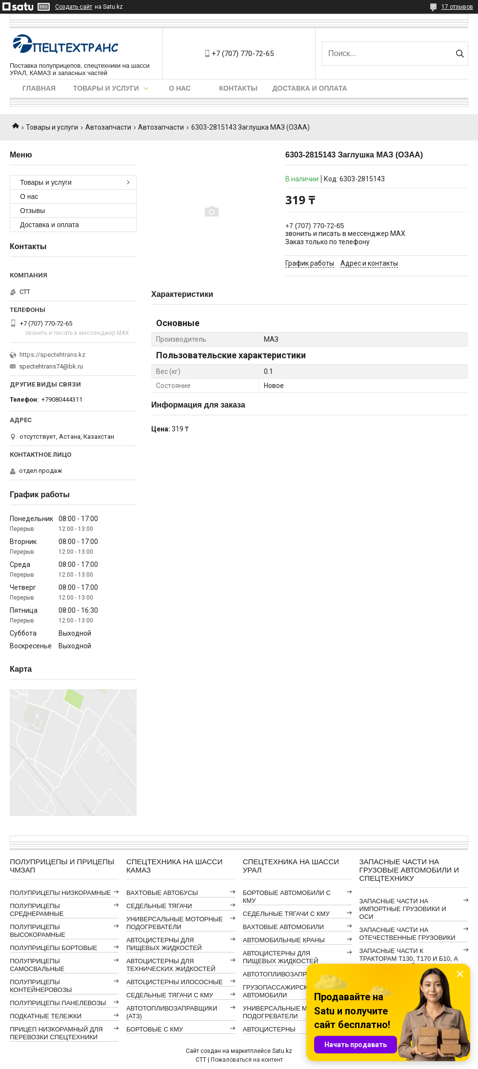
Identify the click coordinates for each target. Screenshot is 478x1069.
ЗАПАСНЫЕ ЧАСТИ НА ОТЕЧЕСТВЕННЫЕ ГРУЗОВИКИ (407, 933)
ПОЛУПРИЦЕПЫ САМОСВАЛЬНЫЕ (37, 964)
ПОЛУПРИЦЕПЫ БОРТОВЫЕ (53, 948)
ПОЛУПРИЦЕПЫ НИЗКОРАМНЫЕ (60, 892)
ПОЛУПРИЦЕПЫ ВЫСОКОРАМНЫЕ (37, 930)
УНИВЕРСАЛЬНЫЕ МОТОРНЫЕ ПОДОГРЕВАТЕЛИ (174, 923)
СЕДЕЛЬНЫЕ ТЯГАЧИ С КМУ (169, 995)
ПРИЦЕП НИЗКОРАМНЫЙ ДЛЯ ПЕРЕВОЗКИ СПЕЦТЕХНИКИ (56, 1033)
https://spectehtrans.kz (52, 354)
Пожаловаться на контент (247, 1059)
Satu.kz (282, 1051)
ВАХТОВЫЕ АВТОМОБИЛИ (283, 927)
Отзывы (32, 210)
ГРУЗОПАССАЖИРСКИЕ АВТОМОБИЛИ (280, 991)
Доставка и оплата (310, 88)
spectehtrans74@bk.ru (51, 366)
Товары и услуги (106, 88)
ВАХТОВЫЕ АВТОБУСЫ (162, 892)
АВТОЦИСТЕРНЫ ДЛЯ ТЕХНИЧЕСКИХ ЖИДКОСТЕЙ (171, 964)
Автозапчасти (108, 127)
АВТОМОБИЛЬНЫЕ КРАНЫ (284, 940)
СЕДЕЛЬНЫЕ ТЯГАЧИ (159, 906)
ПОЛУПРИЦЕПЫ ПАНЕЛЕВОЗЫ (58, 1003)
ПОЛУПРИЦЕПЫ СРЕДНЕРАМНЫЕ (36, 909)
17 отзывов (457, 6)
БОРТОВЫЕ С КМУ (154, 1029)
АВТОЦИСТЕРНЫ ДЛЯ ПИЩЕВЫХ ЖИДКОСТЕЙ (164, 944)
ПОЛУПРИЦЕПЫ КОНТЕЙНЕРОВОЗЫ (41, 985)
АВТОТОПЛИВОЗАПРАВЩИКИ (288, 974)
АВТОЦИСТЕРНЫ (269, 1029)
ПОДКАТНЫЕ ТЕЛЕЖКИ (45, 1016)
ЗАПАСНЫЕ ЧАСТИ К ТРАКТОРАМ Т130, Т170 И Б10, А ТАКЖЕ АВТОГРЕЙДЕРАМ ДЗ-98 (408, 958)
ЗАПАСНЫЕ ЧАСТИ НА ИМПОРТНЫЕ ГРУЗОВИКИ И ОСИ (402, 908)
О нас (180, 88)
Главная (39, 88)
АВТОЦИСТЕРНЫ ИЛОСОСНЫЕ (174, 982)
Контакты (238, 88)
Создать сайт (73, 6)
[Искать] (459, 53)
